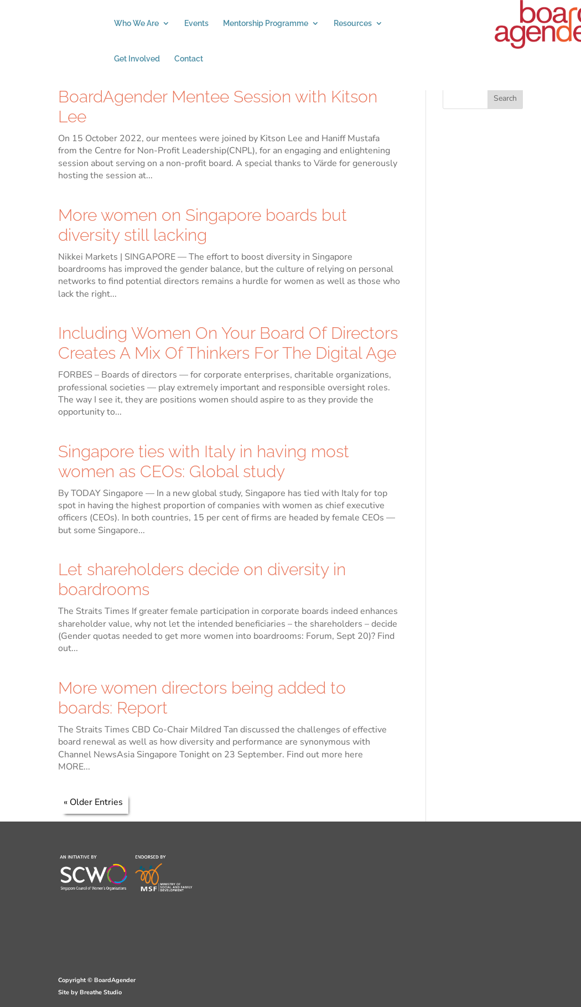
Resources (353, 23)
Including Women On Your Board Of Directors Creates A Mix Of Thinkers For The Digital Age (228, 343)
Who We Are (136, 23)
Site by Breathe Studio (90, 992)
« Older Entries (93, 802)
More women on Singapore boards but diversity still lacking (202, 225)
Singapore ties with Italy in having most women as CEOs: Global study (203, 461)
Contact (188, 59)
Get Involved (137, 59)
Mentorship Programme (265, 23)
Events (196, 23)
